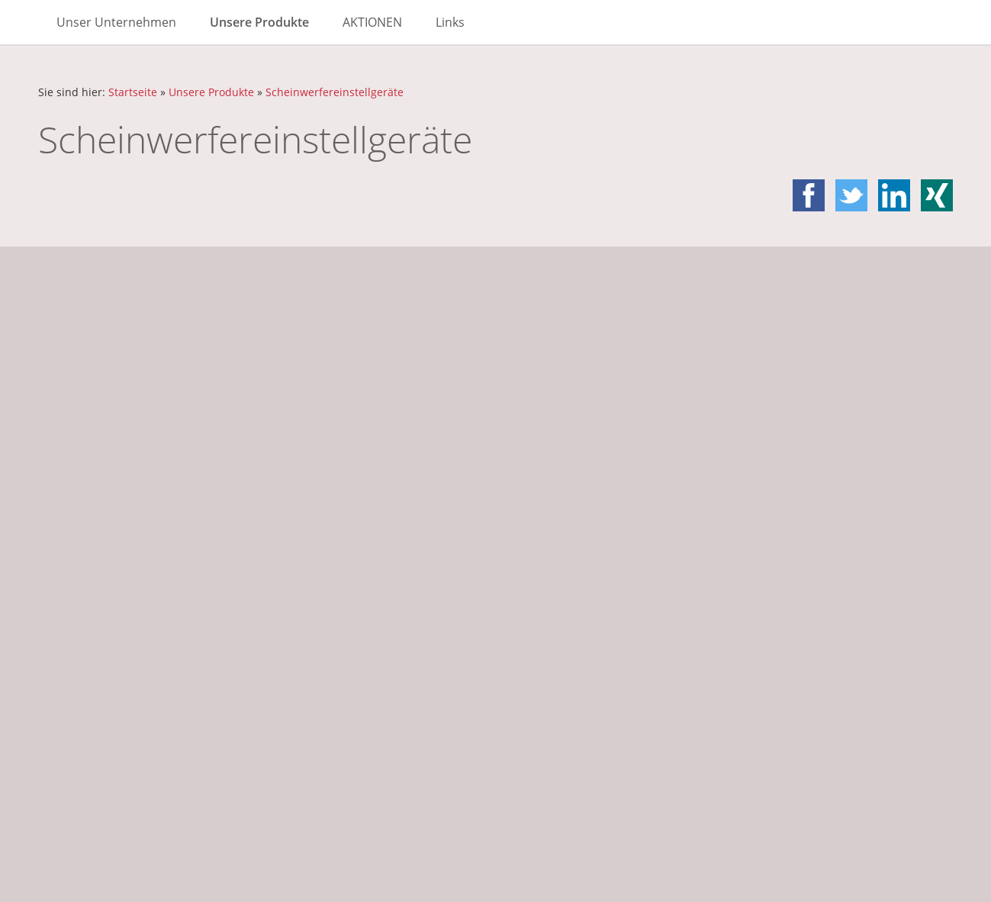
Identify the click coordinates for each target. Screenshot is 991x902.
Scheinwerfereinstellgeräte (334, 92)
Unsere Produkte (211, 92)
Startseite (132, 92)
